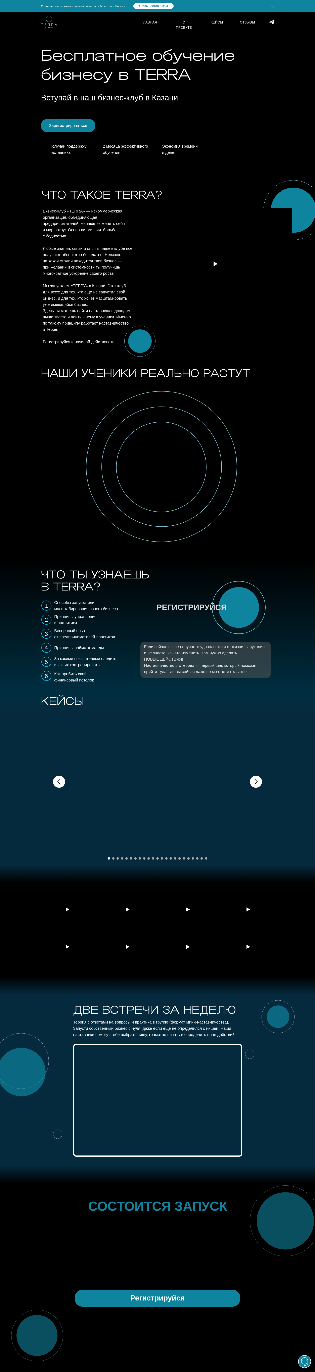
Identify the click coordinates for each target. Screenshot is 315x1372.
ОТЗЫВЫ (247, 22)
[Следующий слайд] (256, 782)
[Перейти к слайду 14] (166, 858)
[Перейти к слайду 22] (201, 858)
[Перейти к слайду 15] (171, 858)
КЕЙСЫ (217, 22)
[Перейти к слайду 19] (188, 858)
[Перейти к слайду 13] (162, 858)
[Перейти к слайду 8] (140, 858)
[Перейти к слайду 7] (135, 858)
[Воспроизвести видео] (67, 910)
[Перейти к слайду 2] (113, 858)
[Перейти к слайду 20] (193, 858)
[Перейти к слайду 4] (122, 858)
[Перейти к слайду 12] (157, 858)
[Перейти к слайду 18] (184, 858)
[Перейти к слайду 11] (153, 858)
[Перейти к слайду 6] (131, 858)
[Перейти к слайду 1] (109, 858)
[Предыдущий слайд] (59, 782)
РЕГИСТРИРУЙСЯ (191, 607)
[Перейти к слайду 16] (175, 858)
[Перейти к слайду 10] (148, 858)
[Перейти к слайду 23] (206, 858)
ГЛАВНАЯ (149, 22)
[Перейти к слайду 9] (144, 858)
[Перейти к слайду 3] (118, 858)
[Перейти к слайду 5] (126, 858)
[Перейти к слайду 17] (179, 858)
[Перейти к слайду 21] (197, 858)
